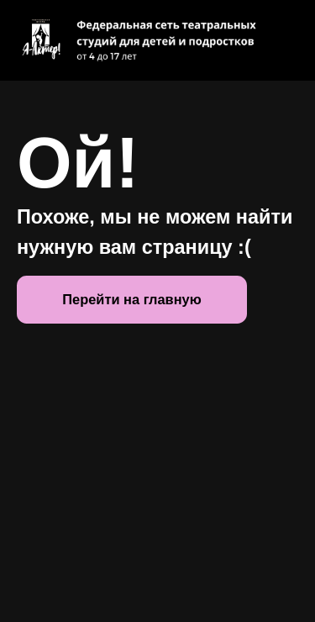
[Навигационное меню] (286, 40)
